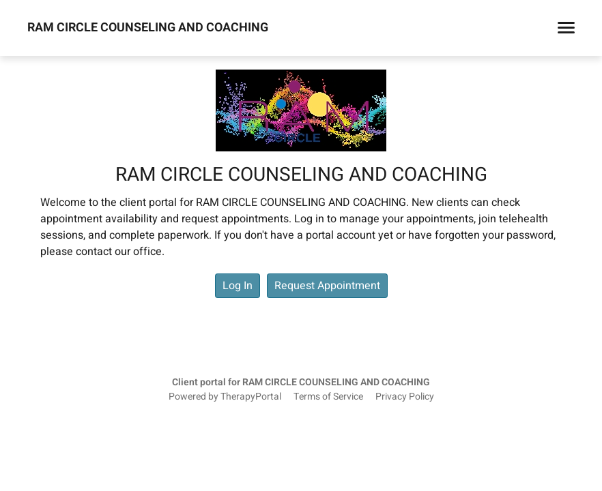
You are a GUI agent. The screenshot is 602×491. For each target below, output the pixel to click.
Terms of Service (328, 397)
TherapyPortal (250, 397)
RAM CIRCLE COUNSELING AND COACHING (147, 28)
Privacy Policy (404, 397)
